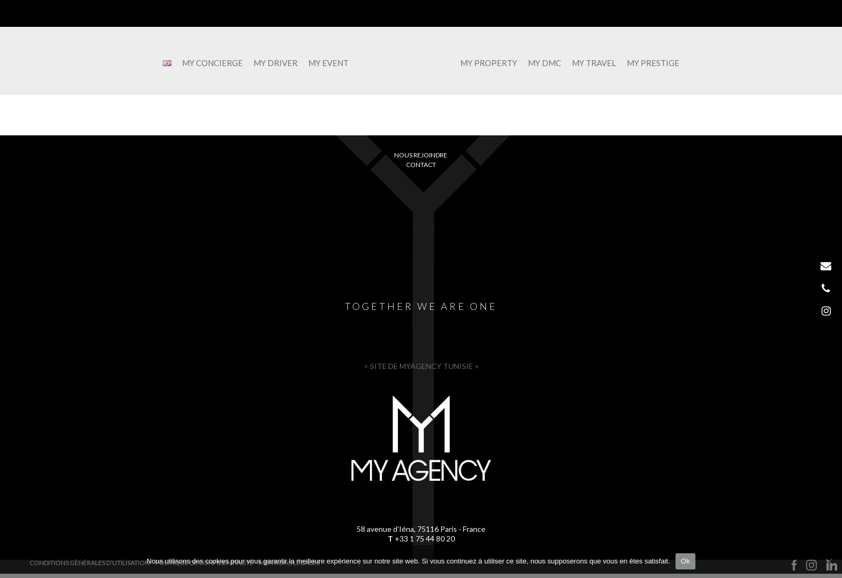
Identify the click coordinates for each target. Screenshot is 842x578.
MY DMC (544, 63)
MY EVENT (328, 63)
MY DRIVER (275, 63)
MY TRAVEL (594, 63)
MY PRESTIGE (653, 63)
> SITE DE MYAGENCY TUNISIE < (421, 366)
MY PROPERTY (488, 63)
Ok (685, 561)
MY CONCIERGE (212, 63)
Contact (421, 165)
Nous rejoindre (420, 155)
